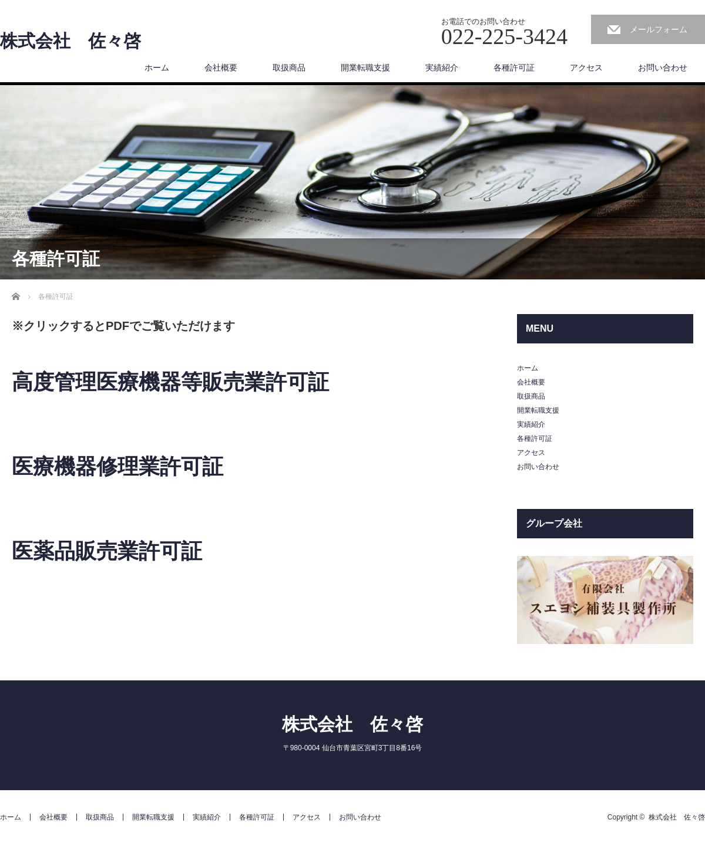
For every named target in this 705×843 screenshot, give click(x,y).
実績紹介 (441, 67)
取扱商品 (289, 67)
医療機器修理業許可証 (117, 466)
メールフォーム (658, 29)
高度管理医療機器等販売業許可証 (170, 382)
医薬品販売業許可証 (107, 551)
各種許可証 (514, 67)
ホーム (157, 67)
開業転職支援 (365, 67)
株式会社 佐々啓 (70, 41)
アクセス (586, 67)
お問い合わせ (662, 67)
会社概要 (220, 67)
